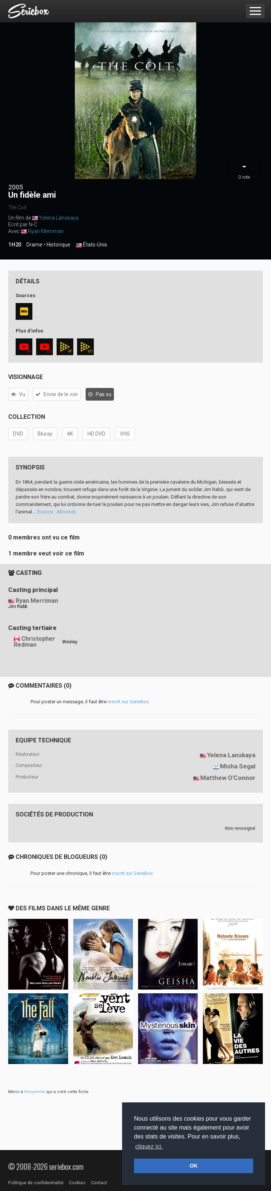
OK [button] (193, 1166)
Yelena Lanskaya (59, 218)
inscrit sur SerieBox (128, 701)
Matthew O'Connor (227, 777)
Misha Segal (237, 766)
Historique (58, 245)
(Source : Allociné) (56, 512)
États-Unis (91, 245)
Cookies (77, 1182)
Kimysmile (34, 1091)
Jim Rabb (17, 606)
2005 (15, 187)
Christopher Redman (34, 642)
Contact (99, 1182)
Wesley (69, 641)
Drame (34, 245)
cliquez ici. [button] (149, 1146)
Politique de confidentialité (36, 1182)
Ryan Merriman (46, 231)
